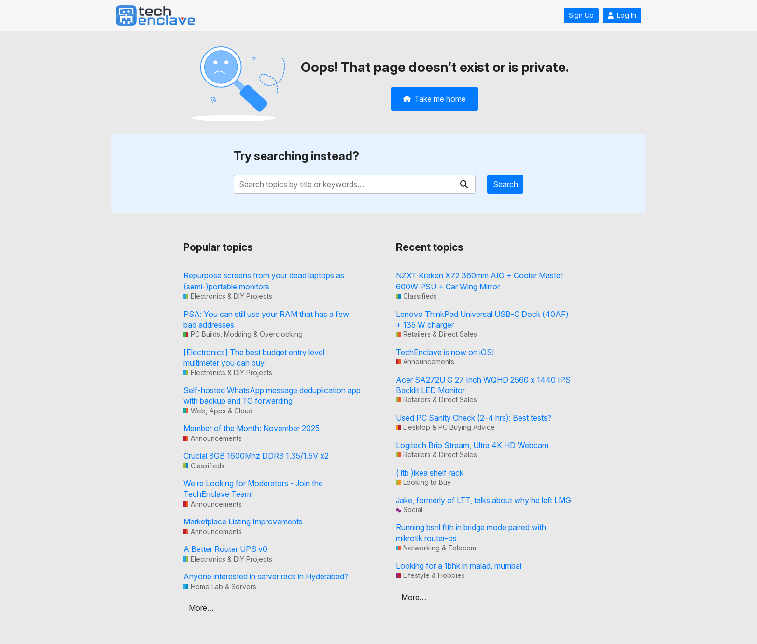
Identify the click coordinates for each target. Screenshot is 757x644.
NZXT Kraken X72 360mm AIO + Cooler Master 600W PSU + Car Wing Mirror (479, 281)
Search (505, 184)
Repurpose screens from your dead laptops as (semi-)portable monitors (263, 281)
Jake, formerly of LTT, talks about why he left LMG (483, 500)
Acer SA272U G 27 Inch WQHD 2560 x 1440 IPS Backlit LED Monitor (483, 385)
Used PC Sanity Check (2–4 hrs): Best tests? (473, 418)
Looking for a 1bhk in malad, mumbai (458, 566)
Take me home (434, 99)
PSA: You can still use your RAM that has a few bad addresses (266, 319)
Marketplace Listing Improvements (243, 521)
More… (201, 608)
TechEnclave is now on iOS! (445, 352)
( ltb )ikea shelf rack (429, 473)
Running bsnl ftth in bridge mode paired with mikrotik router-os (471, 532)
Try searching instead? (296, 156)
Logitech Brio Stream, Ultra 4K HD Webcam (472, 445)
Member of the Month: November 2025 (251, 428)
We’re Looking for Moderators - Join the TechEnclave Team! (253, 489)
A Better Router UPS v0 (225, 549)
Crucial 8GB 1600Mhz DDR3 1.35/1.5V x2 (256, 456)
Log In (621, 15)
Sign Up (581, 15)
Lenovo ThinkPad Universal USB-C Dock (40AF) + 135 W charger (482, 319)
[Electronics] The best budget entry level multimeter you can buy (253, 357)
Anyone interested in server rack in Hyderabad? (265, 576)
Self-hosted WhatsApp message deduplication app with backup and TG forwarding (272, 395)
